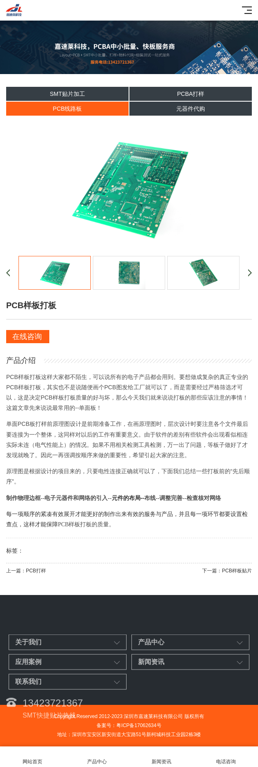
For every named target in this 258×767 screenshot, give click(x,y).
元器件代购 (190, 108)
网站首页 (32, 757)
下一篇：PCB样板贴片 (227, 571)
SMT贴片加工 (67, 94)
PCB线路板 (67, 108)
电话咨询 (226, 757)
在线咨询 (27, 336)
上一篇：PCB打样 (26, 571)
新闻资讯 (161, 757)
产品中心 (96, 757)
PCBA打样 (190, 94)
